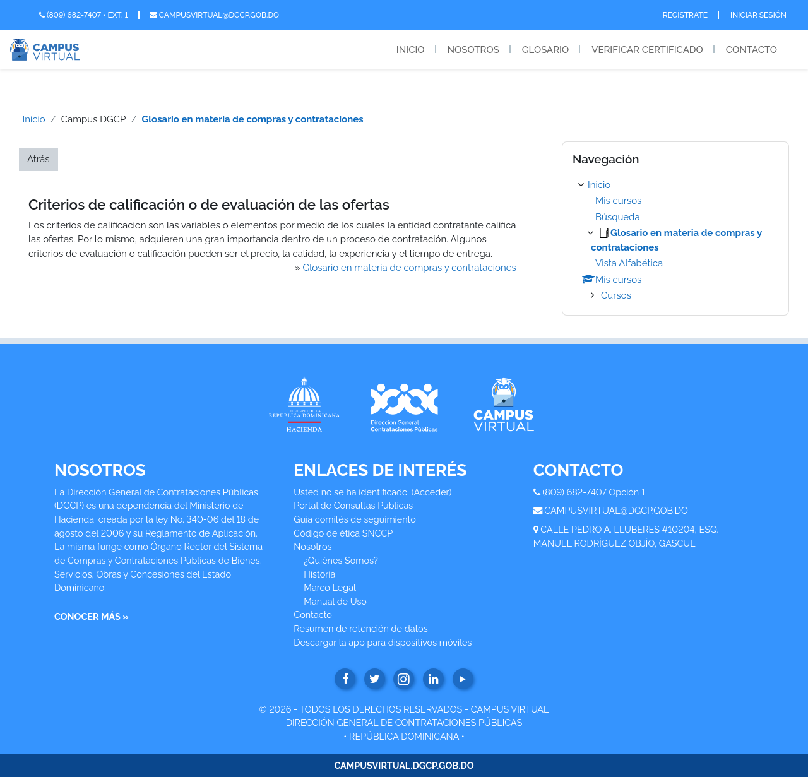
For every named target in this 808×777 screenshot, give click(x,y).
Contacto (751, 50)
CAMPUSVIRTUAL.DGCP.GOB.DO (403, 765)
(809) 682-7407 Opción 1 (593, 492)
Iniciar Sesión (758, 15)
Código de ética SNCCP (343, 533)
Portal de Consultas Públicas (353, 505)
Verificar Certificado (647, 50)
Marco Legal (330, 587)
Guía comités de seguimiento (354, 519)
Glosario (545, 50)
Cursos (616, 295)
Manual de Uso (335, 601)
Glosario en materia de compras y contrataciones (252, 119)
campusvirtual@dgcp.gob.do (214, 15)
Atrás (38, 159)
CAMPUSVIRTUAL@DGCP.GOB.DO (616, 510)
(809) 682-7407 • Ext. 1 (83, 15)
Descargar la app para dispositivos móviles (383, 642)
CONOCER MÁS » (91, 616)
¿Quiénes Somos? (341, 560)
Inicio (410, 50)
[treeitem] (675, 240)
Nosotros (473, 50)
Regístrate (685, 15)
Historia (319, 574)
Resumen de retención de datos (360, 628)
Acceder (431, 492)
